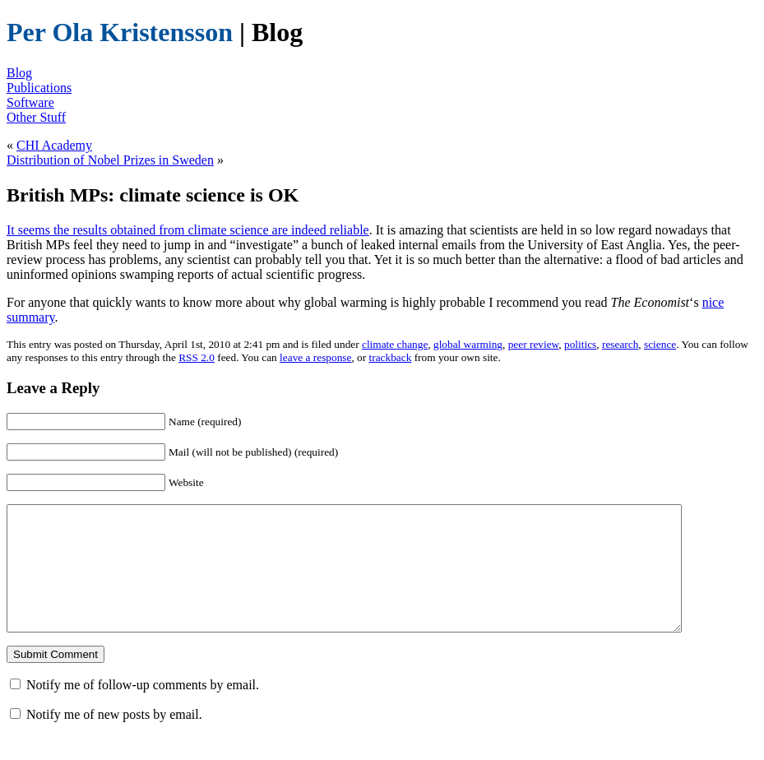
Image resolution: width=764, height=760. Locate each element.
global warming (467, 344)
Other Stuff (36, 117)
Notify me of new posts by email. (114, 739)
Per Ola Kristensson (120, 32)
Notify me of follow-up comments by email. (142, 709)
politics (580, 344)
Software (30, 102)
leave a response (315, 357)
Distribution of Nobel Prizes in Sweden (110, 160)
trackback (390, 357)
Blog (19, 73)
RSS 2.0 (196, 357)
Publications (39, 88)
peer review (533, 344)
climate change (395, 344)
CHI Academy (54, 145)
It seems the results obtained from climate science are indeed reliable (188, 230)
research (620, 344)
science (660, 344)
